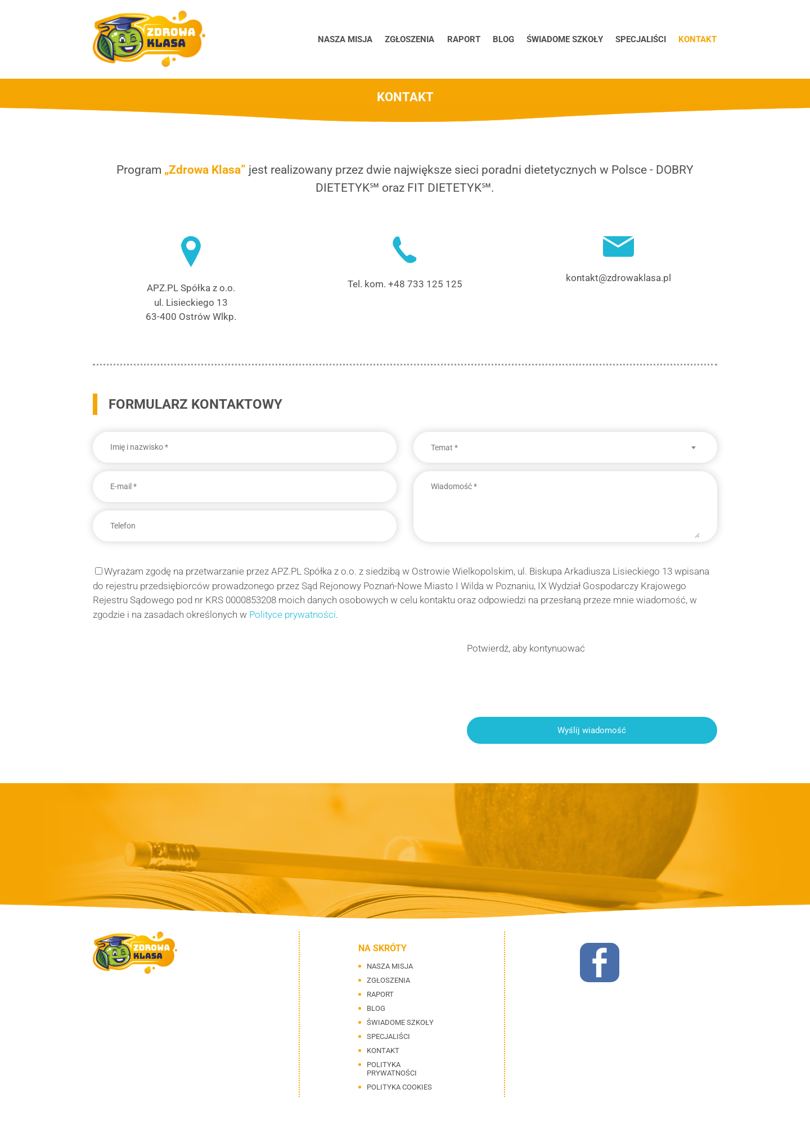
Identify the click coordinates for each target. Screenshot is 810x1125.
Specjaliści (642, 39)
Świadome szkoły (567, 39)
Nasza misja (353, 39)
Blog (507, 39)
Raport (468, 39)
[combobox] (565, 447)
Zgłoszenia (416, 39)
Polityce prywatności (292, 614)
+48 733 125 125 (425, 284)
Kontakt (698, 39)
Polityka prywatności (392, 1068)
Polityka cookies (399, 1087)
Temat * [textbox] (444, 447)
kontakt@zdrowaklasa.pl (618, 277)
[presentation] (552, 678)
